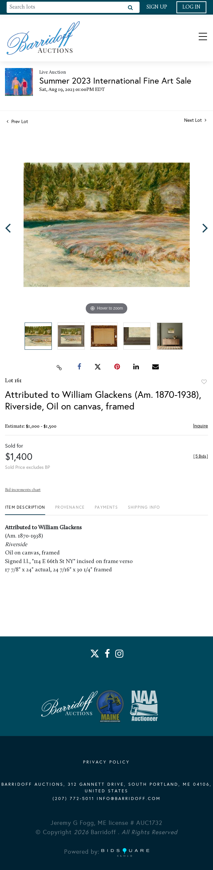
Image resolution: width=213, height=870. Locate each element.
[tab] (25, 510)
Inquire (200, 426)
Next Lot (195, 120)
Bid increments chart (23, 490)
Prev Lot (17, 121)
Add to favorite (204, 382)
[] (200, 456)
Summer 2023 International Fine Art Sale (115, 80)
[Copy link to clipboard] (59, 367)
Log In (191, 7)
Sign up (156, 7)
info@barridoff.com (129, 798)
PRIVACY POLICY (106, 762)
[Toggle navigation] (197, 37)
